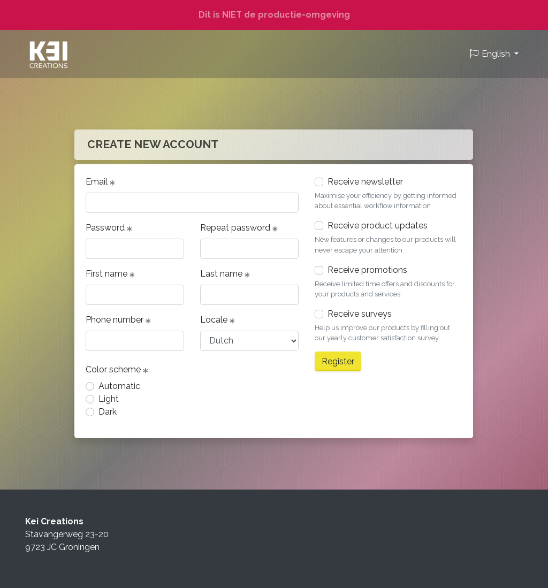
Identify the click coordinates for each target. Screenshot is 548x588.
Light (108, 399)
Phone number (118, 320)
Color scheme (117, 369)
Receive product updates (378, 225)
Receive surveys (360, 314)
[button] (494, 54)
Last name (225, 274)
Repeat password (239, 228)
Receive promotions (367, 270)
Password (109, 228)
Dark (107, 412)
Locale (217, 320)
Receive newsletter (365, 182)
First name (110, 274)
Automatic (119, 386)
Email (100, 182)
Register (338, 361)
